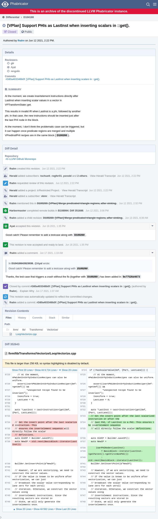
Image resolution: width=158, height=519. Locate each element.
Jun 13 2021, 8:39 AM (136, 218)
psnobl (67, 175)
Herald (13, 175)
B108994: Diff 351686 (70, 210)
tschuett (45, 175)
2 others (82, 175)
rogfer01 (57, 175)
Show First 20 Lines (22, 370)
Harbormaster (17, 210)
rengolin (15, 71)
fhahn (21, 40)
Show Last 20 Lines (66, 509)
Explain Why (27, 291)
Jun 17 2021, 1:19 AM (51, 253)
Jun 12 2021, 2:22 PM (53, 168)
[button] (155, 4)
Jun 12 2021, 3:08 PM (97, 210)
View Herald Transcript (103, 175)
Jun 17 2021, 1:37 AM (47, 291)
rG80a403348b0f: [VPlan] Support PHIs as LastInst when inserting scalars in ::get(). (53, 79)
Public (28, 31)
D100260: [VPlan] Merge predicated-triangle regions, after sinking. (77, 203)
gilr (12, 63)
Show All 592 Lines (44, 509)
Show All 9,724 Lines (46, 370)
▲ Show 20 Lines (22, 509)
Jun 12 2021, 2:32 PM (130, 203)
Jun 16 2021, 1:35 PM (53, 226)
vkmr (44, 196)
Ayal (13, 67)
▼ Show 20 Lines (68, 370)
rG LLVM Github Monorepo (21, 159)
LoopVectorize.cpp (26, 334)
